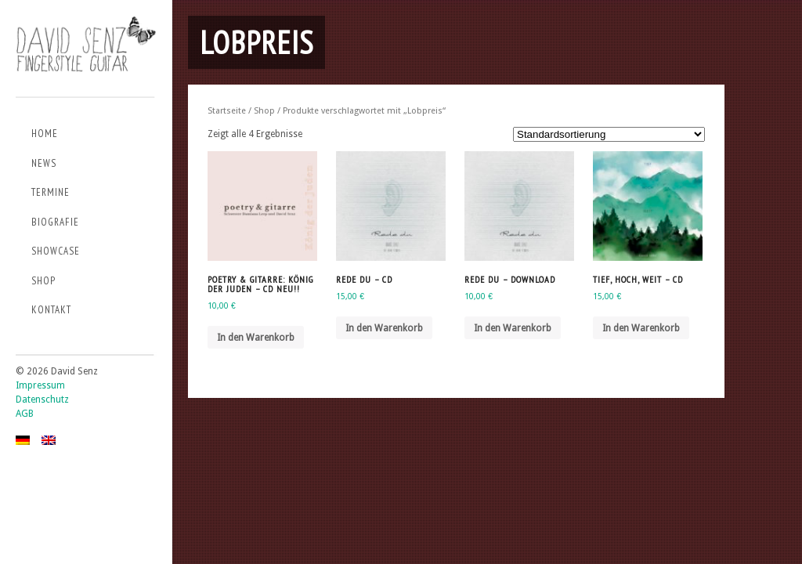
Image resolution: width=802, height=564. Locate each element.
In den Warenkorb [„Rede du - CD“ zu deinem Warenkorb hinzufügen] (384, 328)
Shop (43, 280)
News (43, 163)
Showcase (55, 251)
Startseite (227, 111)
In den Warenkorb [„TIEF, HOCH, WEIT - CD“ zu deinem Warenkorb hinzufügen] (641, 328)
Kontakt (51, 309)
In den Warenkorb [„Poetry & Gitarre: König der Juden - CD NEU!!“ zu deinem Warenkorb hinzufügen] (255, 337)
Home (44, 133)
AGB (25, 413)
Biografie (55, 222)
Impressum (40, 385)
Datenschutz (42, 399)
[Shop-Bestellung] (609, 134)
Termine (50, 192)
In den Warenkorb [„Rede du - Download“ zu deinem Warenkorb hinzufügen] (512, 328)
